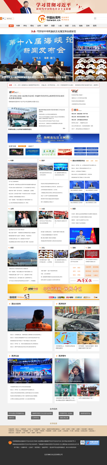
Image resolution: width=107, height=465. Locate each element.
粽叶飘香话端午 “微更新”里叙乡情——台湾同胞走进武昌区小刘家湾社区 (90, 78)
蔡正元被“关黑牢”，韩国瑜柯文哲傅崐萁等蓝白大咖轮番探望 (22, 233)
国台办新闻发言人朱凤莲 (92, 190)
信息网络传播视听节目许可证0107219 (49, 441)
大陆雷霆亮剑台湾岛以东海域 (79, 104)
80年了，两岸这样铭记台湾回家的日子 (81, 129)
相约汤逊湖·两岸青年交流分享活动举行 (46, 173)
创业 (74, 275)
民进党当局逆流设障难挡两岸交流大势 (50, 183)
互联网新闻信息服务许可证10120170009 (25, 441)
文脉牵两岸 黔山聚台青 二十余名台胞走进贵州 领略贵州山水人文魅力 (65, 400)
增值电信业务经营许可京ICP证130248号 (25, 444)
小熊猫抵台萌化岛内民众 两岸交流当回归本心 (52, 192)
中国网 (73, 429)
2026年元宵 (80, 151)
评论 (25, 26)
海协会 (43, 429)
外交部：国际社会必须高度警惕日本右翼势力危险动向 (84, 214)
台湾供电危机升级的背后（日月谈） (49, 189)
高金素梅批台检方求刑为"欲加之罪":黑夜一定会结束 (21, 241)
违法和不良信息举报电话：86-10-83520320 (63, 447)
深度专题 (12, 146)
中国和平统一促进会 (66, 413)
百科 (87, 26)
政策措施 (95, 267)
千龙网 (28, 432)
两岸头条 (61, 297)
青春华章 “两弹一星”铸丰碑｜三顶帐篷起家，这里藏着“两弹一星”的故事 (21, 190)
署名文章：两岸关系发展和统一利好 (80, 116)
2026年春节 (80, 148)
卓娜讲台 (86, 297)
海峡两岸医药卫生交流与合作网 (42, 413)
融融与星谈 (95, 297)
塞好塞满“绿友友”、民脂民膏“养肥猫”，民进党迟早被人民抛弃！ (75, 329)
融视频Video (19, 296)
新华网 (68, 429)
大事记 (96, 275)
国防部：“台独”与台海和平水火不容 (80, 220)
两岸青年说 (78, 297)
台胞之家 (18, 432)
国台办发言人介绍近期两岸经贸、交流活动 (82, 174)
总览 (10, 85)
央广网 (31, 430)
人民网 (63, 429)
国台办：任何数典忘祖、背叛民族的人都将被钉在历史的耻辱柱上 (25, 334)
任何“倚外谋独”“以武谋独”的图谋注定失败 (82, 217)
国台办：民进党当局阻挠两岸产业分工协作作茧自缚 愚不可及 (25, 337)
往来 (74, 267)
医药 (94, 26)
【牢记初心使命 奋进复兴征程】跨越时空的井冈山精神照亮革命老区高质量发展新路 (36, 97)
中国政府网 (11, 429)
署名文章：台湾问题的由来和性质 (80, 119)
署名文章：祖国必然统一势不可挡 (80, 113)
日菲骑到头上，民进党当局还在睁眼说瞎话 (65, 347)
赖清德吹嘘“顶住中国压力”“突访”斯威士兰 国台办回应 (23, 340)
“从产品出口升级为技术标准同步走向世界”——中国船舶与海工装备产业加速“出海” (22, 281)
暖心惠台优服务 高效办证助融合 (48, 237)
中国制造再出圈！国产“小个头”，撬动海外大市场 (20, 274)
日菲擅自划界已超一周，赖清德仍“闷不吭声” (19, 238)
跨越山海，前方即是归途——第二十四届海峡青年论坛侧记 (58, 85)
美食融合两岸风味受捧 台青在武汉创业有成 (51, 241)
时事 (18, 26)
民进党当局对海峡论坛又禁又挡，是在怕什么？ (52, 186)
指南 (80, 26)
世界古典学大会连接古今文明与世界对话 (50, 279)
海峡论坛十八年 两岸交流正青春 (79, 98)
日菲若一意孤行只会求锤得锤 (78, 223)
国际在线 (90, 429)
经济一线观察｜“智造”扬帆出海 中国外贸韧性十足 (20, 199)
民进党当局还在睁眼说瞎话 (78, 101)
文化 (74, 26)
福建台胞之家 (64, 418)
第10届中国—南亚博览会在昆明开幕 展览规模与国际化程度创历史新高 (22, 184)
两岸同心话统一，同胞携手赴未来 (80, 122)
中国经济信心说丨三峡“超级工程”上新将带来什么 (20, 265)
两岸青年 (62, 356)
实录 (91, 160)
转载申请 (24, 447)
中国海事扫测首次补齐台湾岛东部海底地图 (20, 386)
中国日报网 (84, 429)
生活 (78, 271)
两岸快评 (69, 297)
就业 (78, 267)
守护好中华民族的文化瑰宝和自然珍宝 (56, 31)
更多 (64, 128)
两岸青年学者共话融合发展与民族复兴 (50, 198)
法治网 (59, 430)
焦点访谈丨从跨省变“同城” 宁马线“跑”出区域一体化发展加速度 (22, 193)
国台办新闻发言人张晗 (91, 202)
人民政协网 (65, 430)
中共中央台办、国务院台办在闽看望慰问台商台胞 (50, 123)
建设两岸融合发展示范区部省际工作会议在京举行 (52, 110)
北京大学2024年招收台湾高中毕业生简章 (76, 260)
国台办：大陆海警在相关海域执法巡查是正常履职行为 (25, 329)
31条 (60, 26)
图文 (95, 160)
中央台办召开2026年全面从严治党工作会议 (49, 121)
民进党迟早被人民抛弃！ (77, 95)
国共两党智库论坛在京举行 (45, 126)
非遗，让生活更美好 (46, 273)
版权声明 (45, 447)
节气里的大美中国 (92, 151)
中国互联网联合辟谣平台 (82, 442)
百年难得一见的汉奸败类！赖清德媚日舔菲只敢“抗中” (88, 347)
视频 (87, 160)
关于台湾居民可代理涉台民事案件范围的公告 (92, 260)
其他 (78, 275)
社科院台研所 (84, 430)
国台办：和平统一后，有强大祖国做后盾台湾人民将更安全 (24, 343)
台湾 (39, 26)
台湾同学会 (35, 418)
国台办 (17, 429)
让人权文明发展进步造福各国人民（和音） (19, 202)
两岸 (46, 26)
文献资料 (88, 267)
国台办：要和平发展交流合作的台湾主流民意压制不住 (23, 346)
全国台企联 (11, 432)
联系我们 (37, 447)
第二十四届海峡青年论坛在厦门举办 (20, 381)
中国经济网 (18, 430)
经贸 (67, 26)
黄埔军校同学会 (85, 413)
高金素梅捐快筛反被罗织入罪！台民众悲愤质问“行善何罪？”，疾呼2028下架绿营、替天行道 (22, 225)
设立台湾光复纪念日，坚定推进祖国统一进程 (82, 125)
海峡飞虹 (39, 432)
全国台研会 (91, 430)
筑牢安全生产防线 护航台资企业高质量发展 (46, 222)
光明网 (36, 430)
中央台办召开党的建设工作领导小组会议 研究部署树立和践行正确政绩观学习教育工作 (52, 117)
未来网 (54, 430)
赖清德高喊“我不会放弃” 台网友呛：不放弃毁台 (20, 235)
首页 (11, 26)
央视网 (78, 429)
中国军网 (42, 430)
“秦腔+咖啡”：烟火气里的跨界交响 (49, 270)
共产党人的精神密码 (13, 181)
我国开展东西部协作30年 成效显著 (17, 177)
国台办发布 (52, 297)
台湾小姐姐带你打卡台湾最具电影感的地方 (69, 381)
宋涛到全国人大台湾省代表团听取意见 (48, 114)
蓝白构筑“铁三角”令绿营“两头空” (17, 229)
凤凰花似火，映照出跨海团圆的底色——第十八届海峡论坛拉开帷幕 (34, 77)
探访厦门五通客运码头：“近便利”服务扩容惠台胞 (52, 231)
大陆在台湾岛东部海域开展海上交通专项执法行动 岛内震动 (24, 392)
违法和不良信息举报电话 (92, 442)
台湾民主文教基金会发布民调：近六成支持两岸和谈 (22, 399)
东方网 (23, 432)
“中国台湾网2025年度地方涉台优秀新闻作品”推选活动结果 (80, 154)
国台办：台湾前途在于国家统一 (79, 171)
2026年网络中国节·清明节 (92, 148)
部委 (53, 26)
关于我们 (16, 447)
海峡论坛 (11, 418)
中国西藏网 (25, 430)
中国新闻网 (48, 430)
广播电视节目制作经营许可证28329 (49, 444)
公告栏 (31, 447)
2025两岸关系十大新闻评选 (92, 154)
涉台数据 (88, 275)
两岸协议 (88, 271)
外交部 (29, 429)
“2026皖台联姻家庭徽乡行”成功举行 (49, 234)
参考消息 (77, 430)
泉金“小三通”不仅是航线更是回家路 (49, 195)
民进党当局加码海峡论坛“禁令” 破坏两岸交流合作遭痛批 (23, 395)
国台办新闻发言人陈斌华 (76, 190)
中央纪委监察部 (36, 429)
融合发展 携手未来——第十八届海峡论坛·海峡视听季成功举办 (23, 85)
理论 (32, 26)
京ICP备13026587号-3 (69, 441)
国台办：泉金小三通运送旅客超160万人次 (81, 168)
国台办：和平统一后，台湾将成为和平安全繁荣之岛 (84, 165)
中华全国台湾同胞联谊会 (16, 413)
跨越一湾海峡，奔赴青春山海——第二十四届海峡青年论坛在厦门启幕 (90, 54)
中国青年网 (11, 430)
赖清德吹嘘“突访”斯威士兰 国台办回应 (81, 177)
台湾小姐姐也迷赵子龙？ (86, 398)
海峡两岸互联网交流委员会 (53, 429)
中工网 (71, 430)
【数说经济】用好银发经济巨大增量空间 (18, 268)
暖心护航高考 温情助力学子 (61, 222)
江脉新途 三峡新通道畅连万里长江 (17, 196)
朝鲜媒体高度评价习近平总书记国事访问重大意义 (24, 101)
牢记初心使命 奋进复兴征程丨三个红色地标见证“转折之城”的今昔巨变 (22, 187)
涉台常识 (95, 271)
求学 (74, 271)
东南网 (33, 432)
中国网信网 (23, 429)
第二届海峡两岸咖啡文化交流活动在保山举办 (60, 173)
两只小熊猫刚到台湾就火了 (47, 202)
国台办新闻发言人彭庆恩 (76, 202)
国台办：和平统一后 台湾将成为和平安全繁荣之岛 (22, 389)
